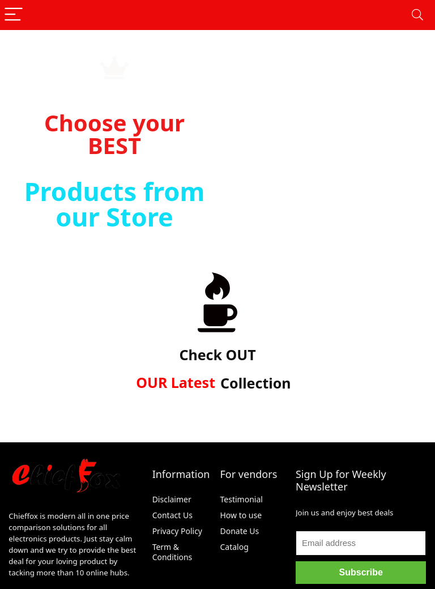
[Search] (417, 15)
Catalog (234, 546)
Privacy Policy (177, 531)
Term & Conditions (172, 551)
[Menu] (13, 15)
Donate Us (239, 531)
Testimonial (241, 499)
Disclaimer (173, 499)
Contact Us (172, 515)
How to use (241, 515)
